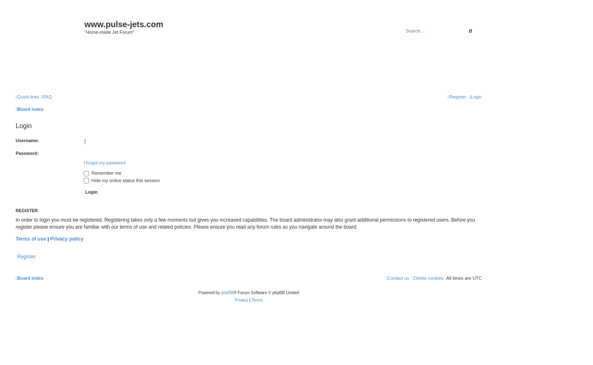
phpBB (227, 292)
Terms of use (31, 239)
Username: (27, 140)
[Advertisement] (249, 66)
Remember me (102, 173)
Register (26, 257)
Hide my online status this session (122, 180)
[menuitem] (46, 97)
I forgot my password (105, 162)
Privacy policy (67, 239)
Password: (27, 153)
